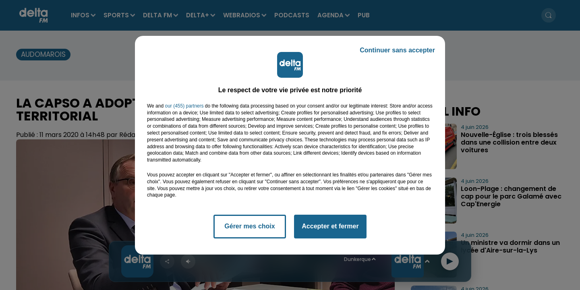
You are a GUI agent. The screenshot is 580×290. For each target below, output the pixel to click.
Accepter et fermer (330, 226)
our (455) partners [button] (184, 106)
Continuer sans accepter (397, 50)
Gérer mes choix (249, 226)
